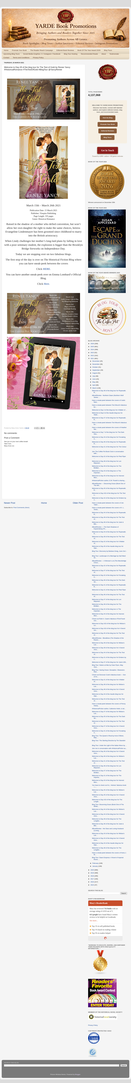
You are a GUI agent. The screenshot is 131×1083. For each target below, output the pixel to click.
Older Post (78, 503)
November (96, 364)
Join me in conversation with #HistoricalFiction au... (109, 748)
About (103, 54)
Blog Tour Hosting (70, 54)
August (95, 373)
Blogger (77, 1074)
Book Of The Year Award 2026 (89, 50)
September (96, 370)
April (94, 385)
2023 (92, 352)
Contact (6, 58)
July (94, 376)
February (95, 863)
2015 (92, 885)
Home (6, 50)
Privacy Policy (38, 58)
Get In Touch (107, 150)
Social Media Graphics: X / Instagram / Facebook (41, 54)
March (94, 388)
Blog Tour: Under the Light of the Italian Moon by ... (109, 745)
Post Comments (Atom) (21, 507)
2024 (92, 349)
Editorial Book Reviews (65, 50)
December (96, 361)
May (94, 382)
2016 (92, 882)
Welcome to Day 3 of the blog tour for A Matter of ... (109, 410)
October (95, 367)
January (95, 866)
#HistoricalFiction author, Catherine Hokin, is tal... (109, 708)
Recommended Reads (89, 54)
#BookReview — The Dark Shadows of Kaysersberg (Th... (105, 528)
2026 (92, 343)
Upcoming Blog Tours (11, 54)
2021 (92, 358)
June (94, 379)
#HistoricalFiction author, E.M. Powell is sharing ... (109, 480)
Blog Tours (108, 50)
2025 (92, 346)
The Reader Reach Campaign (41, 50)
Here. (47, 283)
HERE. (47, 268)
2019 (92, 873)
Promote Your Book (19, 50)
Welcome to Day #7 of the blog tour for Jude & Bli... (109, 662)
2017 (92, 879)
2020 (92, 870)
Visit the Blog (107, 118)
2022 (92, 355)
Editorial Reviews (107, 131)
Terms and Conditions (21, 58)
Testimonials (114, 54)
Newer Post (9, 503)
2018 (92, 876)
